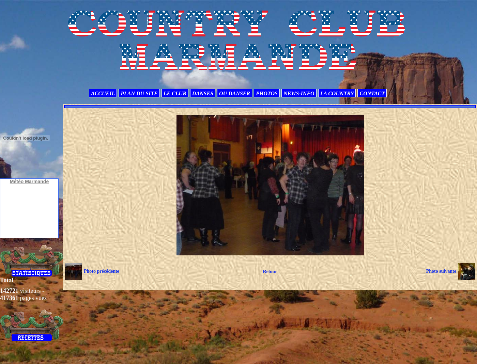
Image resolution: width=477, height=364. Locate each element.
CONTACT (372, 93)
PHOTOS (267, 93)
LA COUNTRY (337, 93)
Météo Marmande (29, 181)
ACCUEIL (103, 93)
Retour (270, 271)
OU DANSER (234, 93)
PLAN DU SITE (139, 93)
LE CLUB (175, 93)
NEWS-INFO (298, 93)
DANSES (202, 93)
